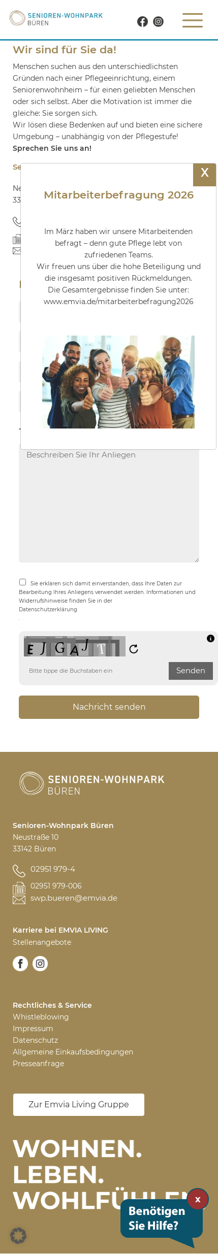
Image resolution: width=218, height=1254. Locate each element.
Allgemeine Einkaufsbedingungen (73, 1052)
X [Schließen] (205, 173)
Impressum (33, 1029)
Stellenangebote (42, 942)
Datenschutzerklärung (48, 609)
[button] (18, 1235)
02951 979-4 (52, 869)
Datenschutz (35, 1040)
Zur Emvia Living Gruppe (78, 1104)
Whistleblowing (41, 1017)
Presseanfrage (38, 1064)
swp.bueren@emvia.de (73, 898)
